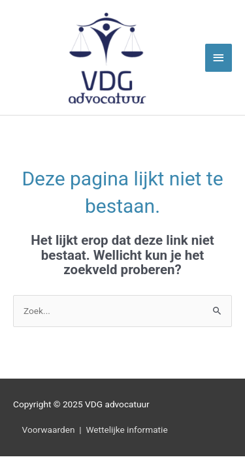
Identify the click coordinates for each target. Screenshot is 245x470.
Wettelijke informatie (126, 429)
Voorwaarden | (49, 429)
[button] (22, 447)
